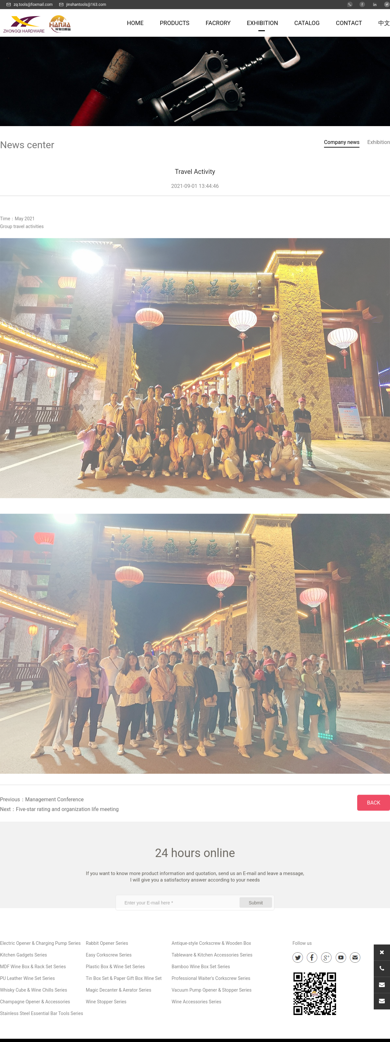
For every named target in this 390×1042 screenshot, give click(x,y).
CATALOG (307, 23)
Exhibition (378, 143)
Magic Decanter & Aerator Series (118, 990)
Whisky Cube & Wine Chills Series (33, 990)
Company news (341, 143)
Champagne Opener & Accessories (35, 1001)
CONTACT (349, 23)
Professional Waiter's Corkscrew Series (211, 978)
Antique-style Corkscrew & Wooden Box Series (211, 945)
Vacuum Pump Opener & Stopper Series (212, 990)
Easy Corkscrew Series (109, 954)
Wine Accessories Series (196, 1001)
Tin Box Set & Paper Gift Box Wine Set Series (124, 980)
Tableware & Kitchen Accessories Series (212, 954)
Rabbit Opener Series (107, 943)
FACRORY (218, 23)
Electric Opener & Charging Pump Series (40, 943)
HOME (135, 23)
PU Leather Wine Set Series (27, 978)
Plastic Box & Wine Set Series (115, 966)
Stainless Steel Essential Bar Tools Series (41, 1013)
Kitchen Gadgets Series (23, 954)
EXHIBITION (262, 23)
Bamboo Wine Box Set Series (201, 966)
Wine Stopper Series (106, 1001)
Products (174, 23)
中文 (384, 23)
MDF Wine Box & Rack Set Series (33, 966)
